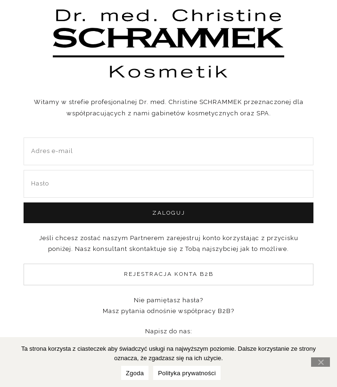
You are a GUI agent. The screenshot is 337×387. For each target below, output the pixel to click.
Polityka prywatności (187, 373)
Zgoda (135, 373)
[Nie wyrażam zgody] (320, 362)
